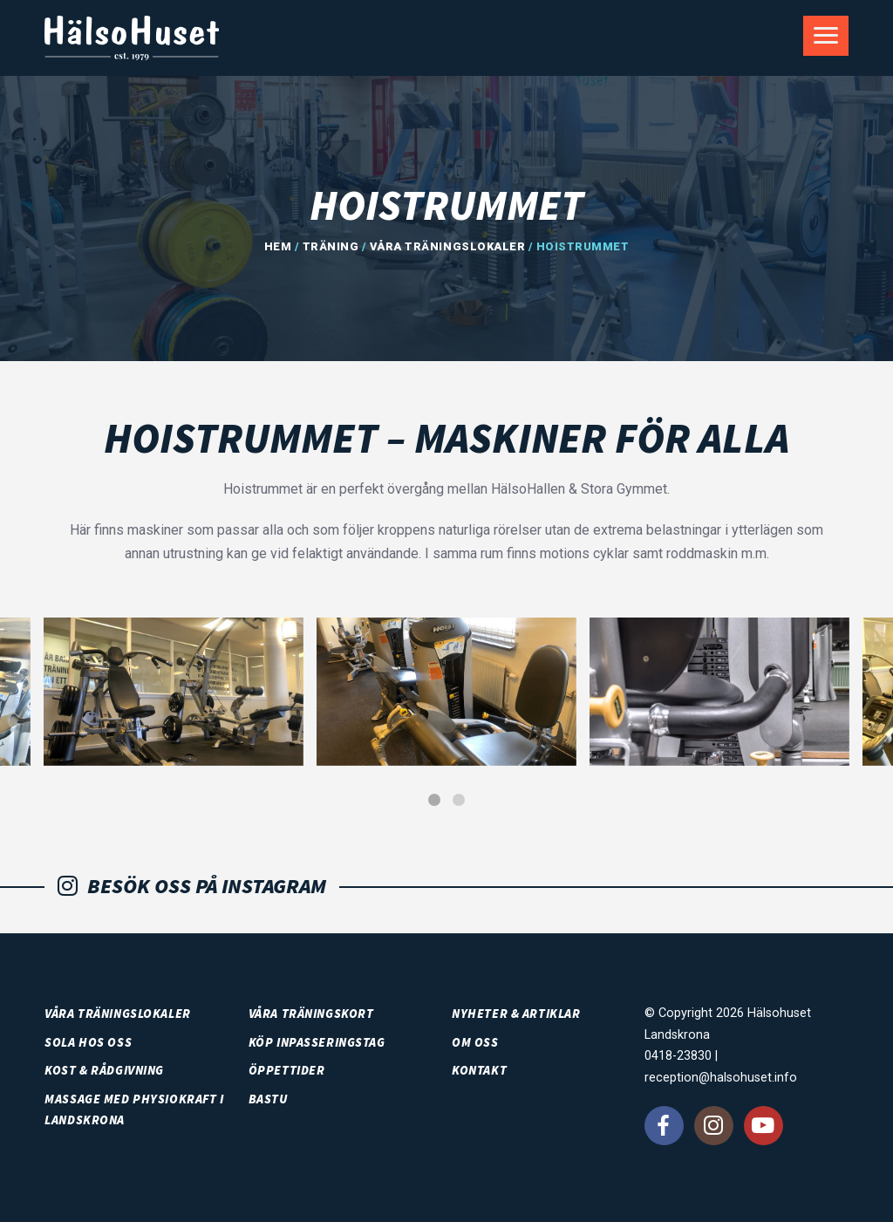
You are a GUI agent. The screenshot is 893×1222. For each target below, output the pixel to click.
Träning (331, 246)
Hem (278, 246)
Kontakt (479, 1070)
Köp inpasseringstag (317, 1042)
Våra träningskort (311, 1013)
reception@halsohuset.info (720, 1077)
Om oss (475, 1042)
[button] (434, 800)
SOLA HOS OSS (88, 1042)
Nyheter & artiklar (516, 1013)
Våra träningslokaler (447, 246)
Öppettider (287, 1070)
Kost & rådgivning (104, 1070)
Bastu (268, 1099)
